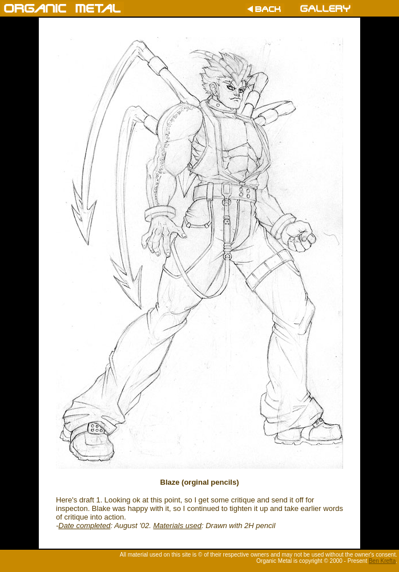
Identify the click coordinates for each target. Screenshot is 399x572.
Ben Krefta (382, 561)
